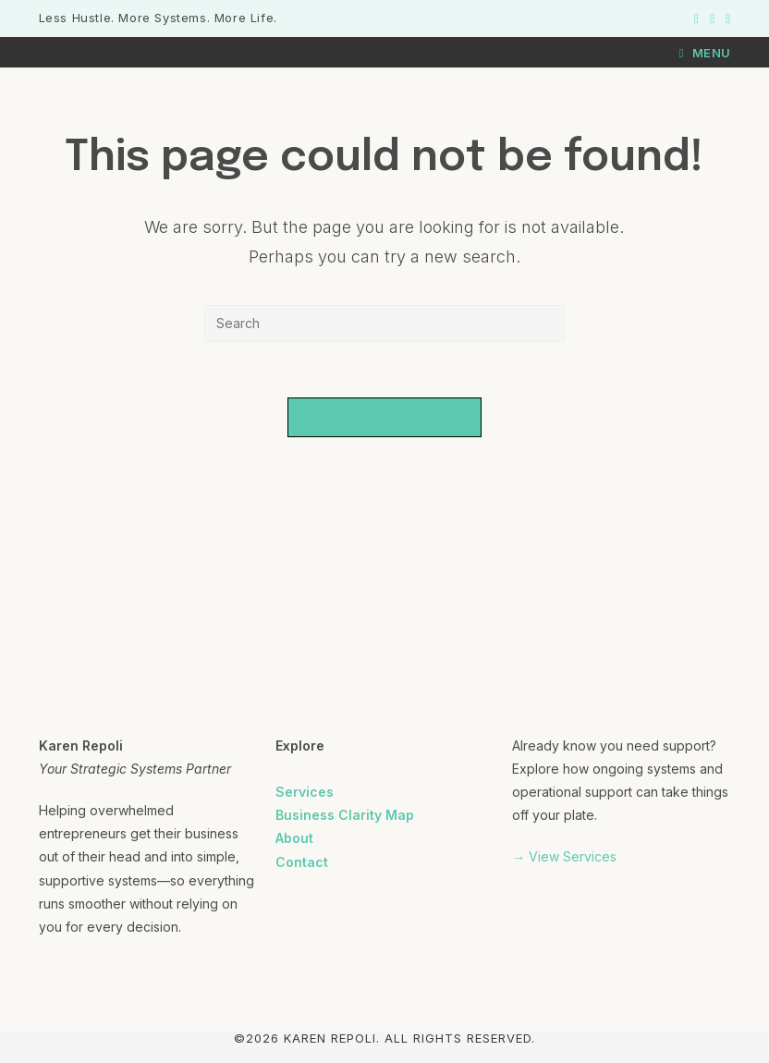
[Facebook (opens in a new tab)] (696, 18)
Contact (301, 862)
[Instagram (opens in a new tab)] (712, 18)
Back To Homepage (385, 416)
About (294, 838)
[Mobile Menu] (705, 52)
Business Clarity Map (344, 815)
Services (304, 792)
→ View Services (564, 856)
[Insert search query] (384, 323)
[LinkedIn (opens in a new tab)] (725, 18)
